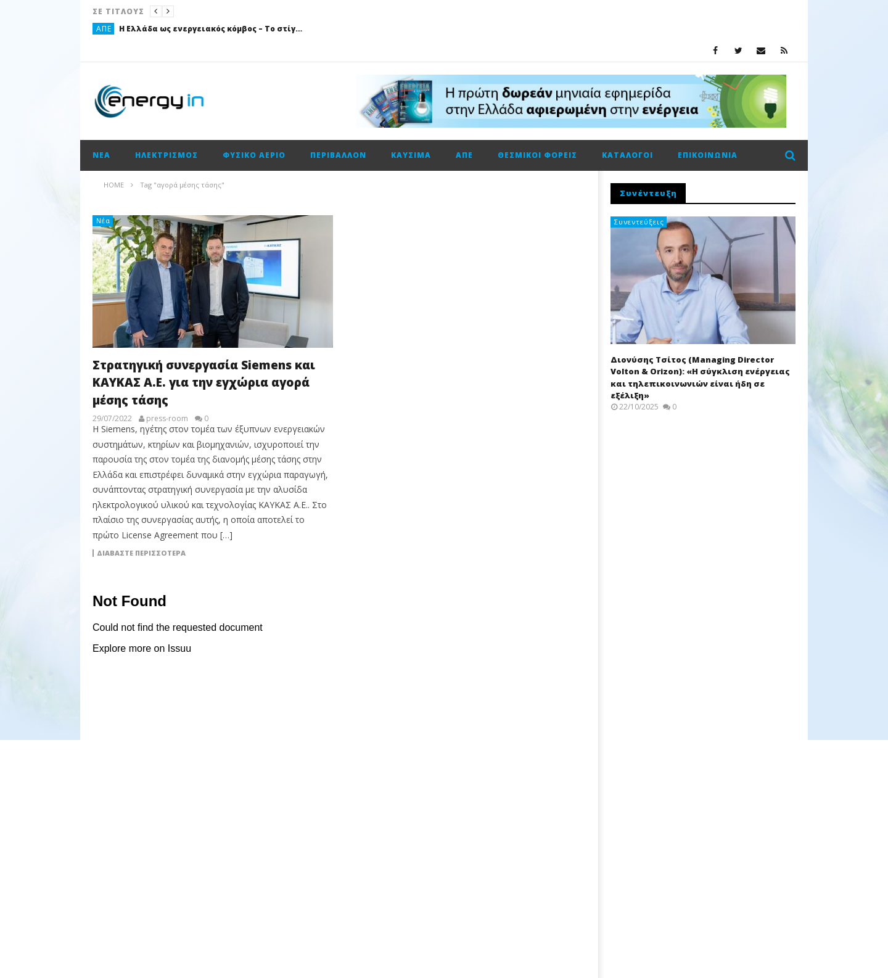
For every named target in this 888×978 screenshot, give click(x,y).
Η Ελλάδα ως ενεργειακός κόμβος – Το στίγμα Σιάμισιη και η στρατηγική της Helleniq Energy (211, 28)
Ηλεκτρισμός (166, 155)
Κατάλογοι (627, 155)
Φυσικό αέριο (254, 155)
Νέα (101, 155)
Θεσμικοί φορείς (537, 155)
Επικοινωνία (708, 155)
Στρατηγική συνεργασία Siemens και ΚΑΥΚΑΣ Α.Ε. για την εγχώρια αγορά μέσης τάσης (203, 382)
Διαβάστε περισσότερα (141, 553)
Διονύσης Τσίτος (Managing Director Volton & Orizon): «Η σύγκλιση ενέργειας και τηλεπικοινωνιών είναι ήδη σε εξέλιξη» (700, 377)
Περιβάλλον (338, 155)
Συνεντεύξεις (639, 221)
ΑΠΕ (104, 28)
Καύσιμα (411, 155)
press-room (167, 418)
